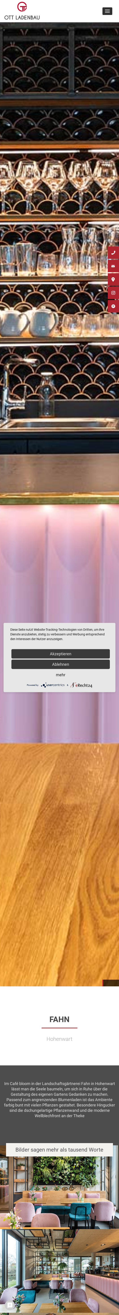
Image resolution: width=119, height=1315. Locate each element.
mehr (60, 674)
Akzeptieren (60, 653)
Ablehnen (60, 664)
